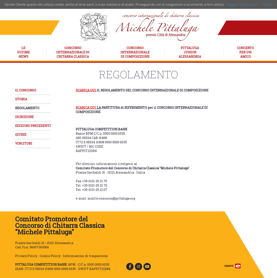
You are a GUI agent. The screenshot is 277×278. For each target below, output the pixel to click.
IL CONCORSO (25, 90)
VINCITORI (23, 143)
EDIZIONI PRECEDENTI (33, 126)
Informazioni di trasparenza (85, 256)
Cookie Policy (50, 256)
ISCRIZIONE (24, 117)
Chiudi (268, 4)
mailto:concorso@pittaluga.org (111, 198)
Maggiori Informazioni (242, 4)
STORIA (21, 99)
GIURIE (20, 135)
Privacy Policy (26, 256)
